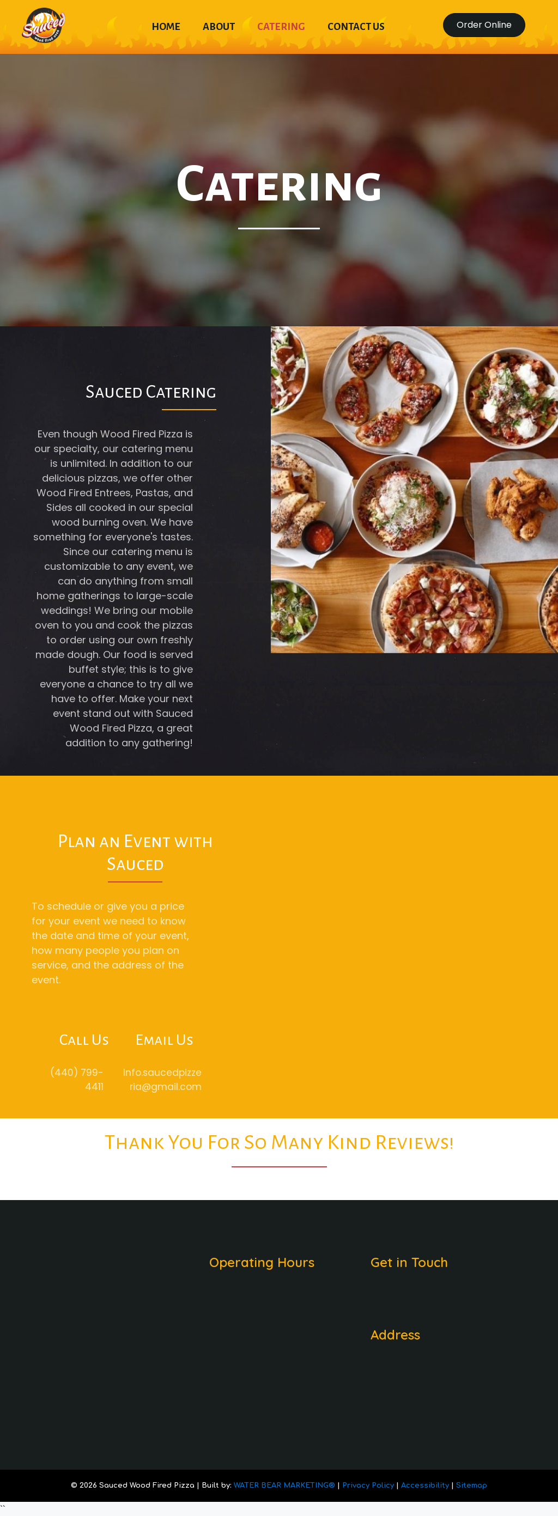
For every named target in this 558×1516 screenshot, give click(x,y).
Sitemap (471, 1485)
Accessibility (426, 1485)
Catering (281, 26)
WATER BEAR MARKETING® (284, 1485)
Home (165, 26)
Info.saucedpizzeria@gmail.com (147, 1079)
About (219, 26)
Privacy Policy (369, 1485)
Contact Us (356, 26)
